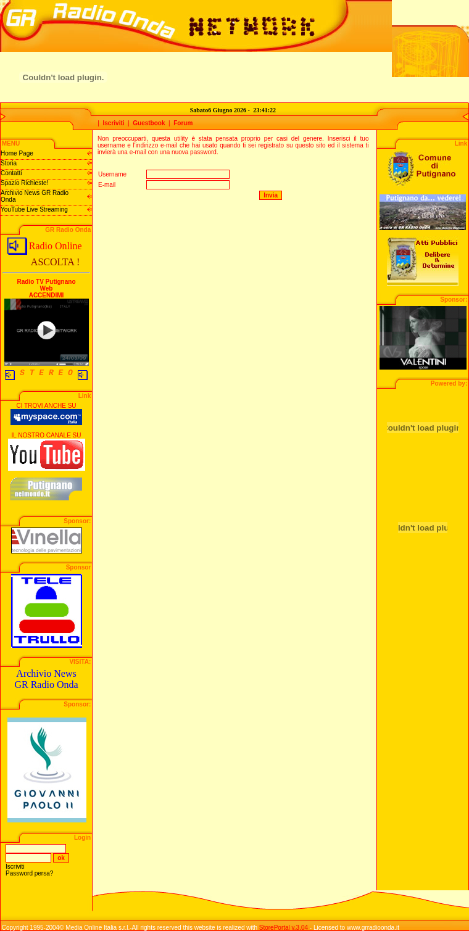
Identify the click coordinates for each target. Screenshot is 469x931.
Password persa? (29, 873)
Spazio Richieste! (24, 183)
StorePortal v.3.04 (283, 927)
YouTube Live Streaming (34, 209)
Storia (9, 163)
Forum (183, 123)
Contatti (11, 173)
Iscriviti (114, 123)
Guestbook (149, 123)
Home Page (17, 153)
